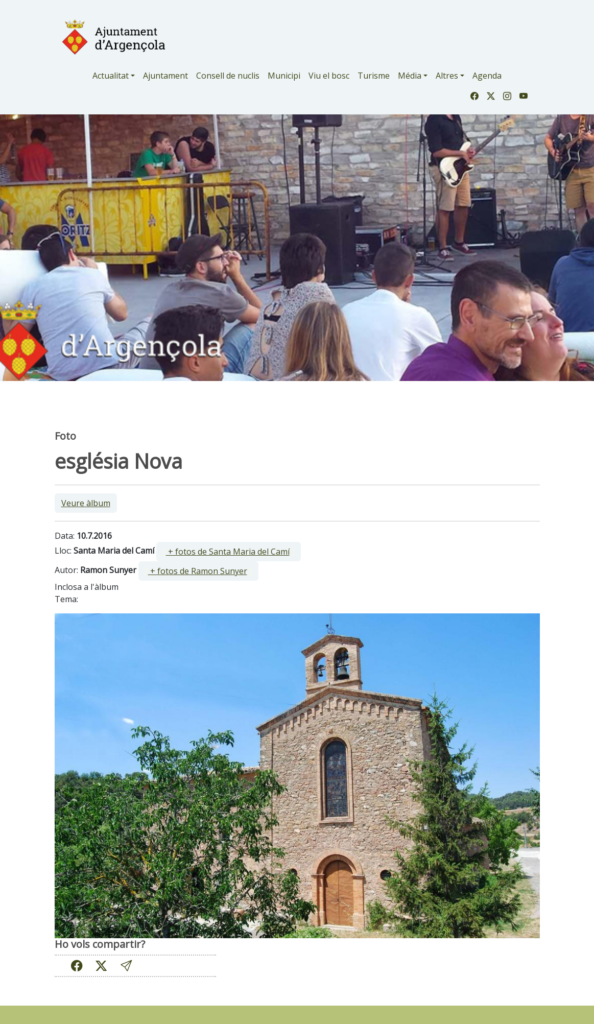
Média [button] (409, 75)
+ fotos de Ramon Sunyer (197, 571)
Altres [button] (447, 75)
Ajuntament (165, 75)
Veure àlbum (85, 503)
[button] (126, 965)
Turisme (374, 75)
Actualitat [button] (110, 75)
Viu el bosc (328, 75)
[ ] (228, 551)
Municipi (284, 75)
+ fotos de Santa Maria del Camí (228, 551)
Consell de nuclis (227, 75)
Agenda (487, 75)
